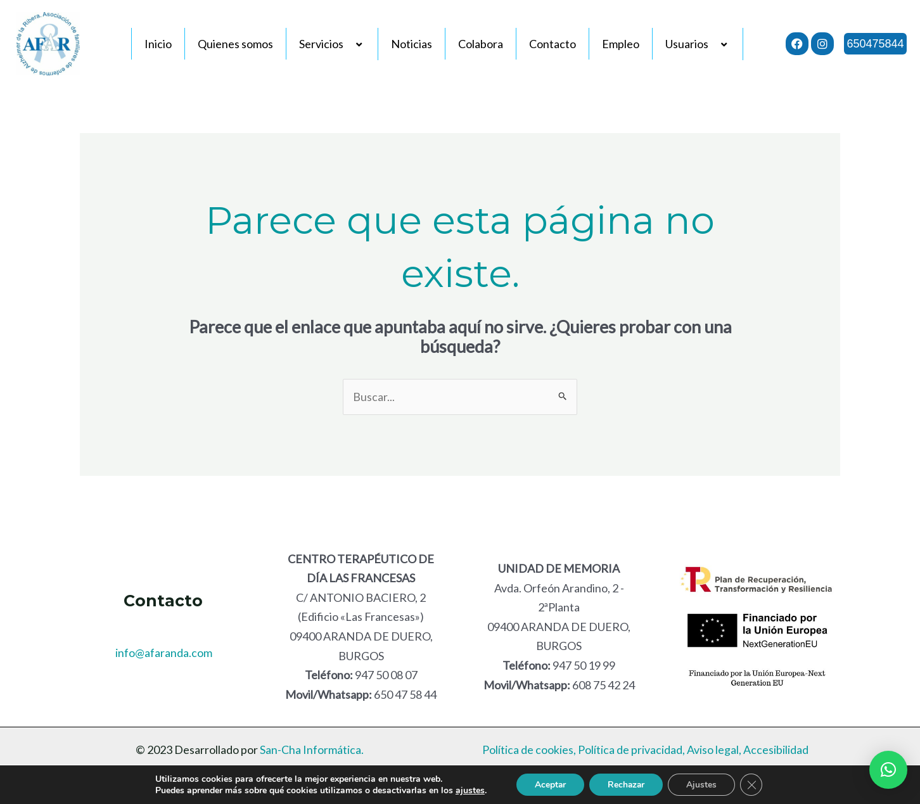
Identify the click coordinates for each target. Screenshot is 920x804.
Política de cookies (527, 750)
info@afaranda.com (163, 653)
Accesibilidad (775, 750)
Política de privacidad (630, 750)
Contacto (552, 44)
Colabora (480, 44)
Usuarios (697, 44)
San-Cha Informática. (311, 750)
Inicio (158, 44)
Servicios (332, 44)
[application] (348, 44)
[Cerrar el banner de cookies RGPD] (754, 784)
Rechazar (626, 784)
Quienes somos (235, 44)
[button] (888, 770)
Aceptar (548, 784)
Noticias (411, 44)
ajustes (467, 790)
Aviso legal (713, 750)
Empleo (620, 44)
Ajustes (703, 784)
